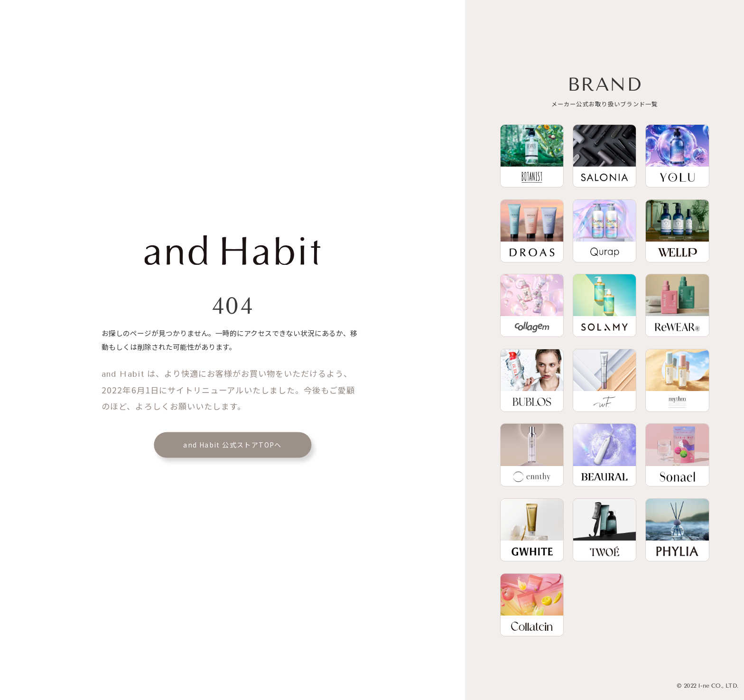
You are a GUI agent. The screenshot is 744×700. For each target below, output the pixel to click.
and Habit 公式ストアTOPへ (232, 444)
